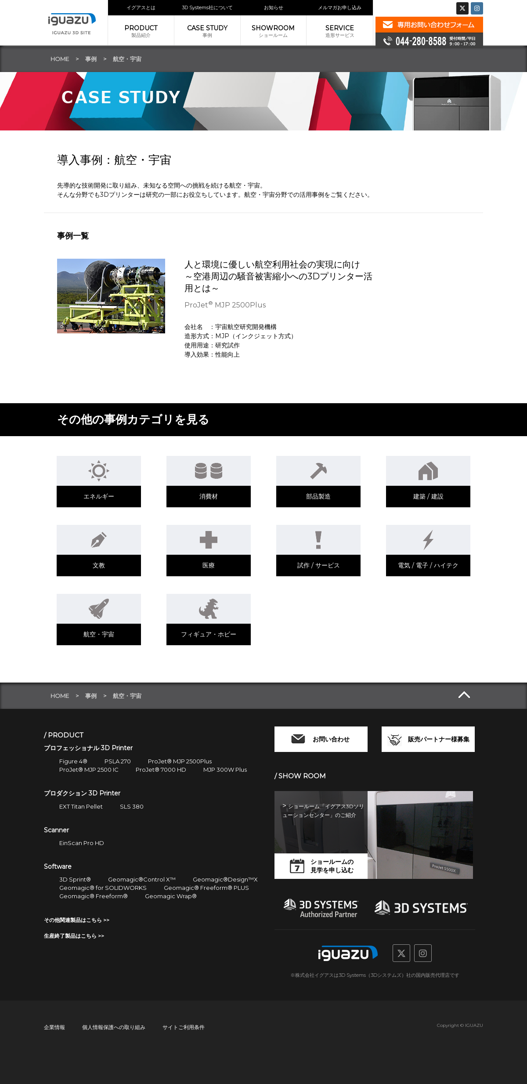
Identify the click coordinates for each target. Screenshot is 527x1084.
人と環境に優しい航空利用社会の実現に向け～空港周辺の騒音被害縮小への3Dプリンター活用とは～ (278, 276)
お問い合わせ (331, 739)
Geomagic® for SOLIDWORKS (103, 887)
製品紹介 (141, 31)
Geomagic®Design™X (225, 879)
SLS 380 (132, 806)
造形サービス (340, 31)
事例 (207, 31)
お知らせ (273, 7)
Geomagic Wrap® (171, 896)
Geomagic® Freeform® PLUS (206, 887)
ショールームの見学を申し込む (332, 866)
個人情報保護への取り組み (113, 1027)
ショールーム (274, 31)
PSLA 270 (118, 761)
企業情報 (54, 1027)
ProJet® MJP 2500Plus (180, 761)
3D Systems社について (207, 7)
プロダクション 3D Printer (82, 793)
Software (58, 867)
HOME (60, 58)
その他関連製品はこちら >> (76, 920)
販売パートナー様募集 (438, 739)
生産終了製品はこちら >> (74, 935)
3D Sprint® (75, 879)
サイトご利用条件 (183, 1027)
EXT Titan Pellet (81, 806)
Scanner (56, 830)
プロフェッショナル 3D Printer (88, 748)
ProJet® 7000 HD (161, 769)
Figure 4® (73, 761)
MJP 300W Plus (225, 769)
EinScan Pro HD (81, 842)
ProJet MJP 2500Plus (225, 305)
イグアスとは (140, 7)
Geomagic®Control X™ (142, 879)
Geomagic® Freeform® (93, 896)
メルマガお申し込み (339, 7)
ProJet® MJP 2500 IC (89, 769)
